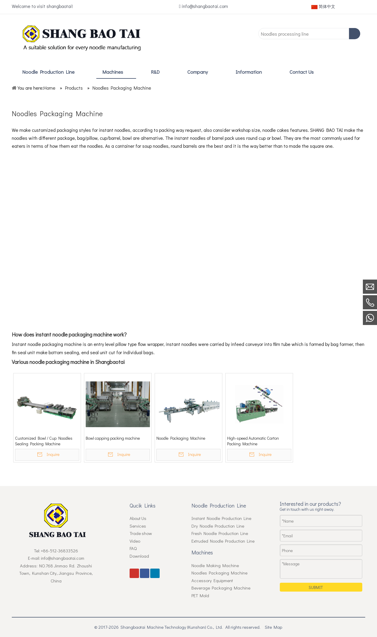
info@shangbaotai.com (205, 6)
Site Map (273, 627)
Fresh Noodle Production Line (219, 533)
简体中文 (323, 6)
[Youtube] (267, 7)
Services (138, 526)
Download (139, 556)
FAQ (133, 548)
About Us (138, 518)
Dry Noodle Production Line (217, 526)
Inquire (53, 454)
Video (135, 541)
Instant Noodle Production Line (221, 518)
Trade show (141, 533)
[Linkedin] (289, 7)
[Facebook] (278, 7)
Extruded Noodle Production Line (222, 541)
